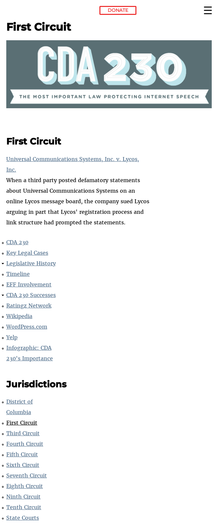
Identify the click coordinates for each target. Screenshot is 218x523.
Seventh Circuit (26, 475)
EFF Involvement (29, 284)
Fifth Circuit (22, 454)
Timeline (18, 274)
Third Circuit (23, 433)
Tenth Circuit (23, 507)
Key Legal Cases (27, 252)
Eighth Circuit (24, 486)
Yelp (12, 337)
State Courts (22, 517)
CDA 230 (17, 242)
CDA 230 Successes (31, 295)
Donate (118, 10)
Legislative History (31, 263)
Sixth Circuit (22, 465)
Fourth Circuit (24, 444)
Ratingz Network (29, 305)
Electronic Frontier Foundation (24, 11)
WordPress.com (26, 326)
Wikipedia (19, 316)
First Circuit (21, 422)
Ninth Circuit (23, 496)
